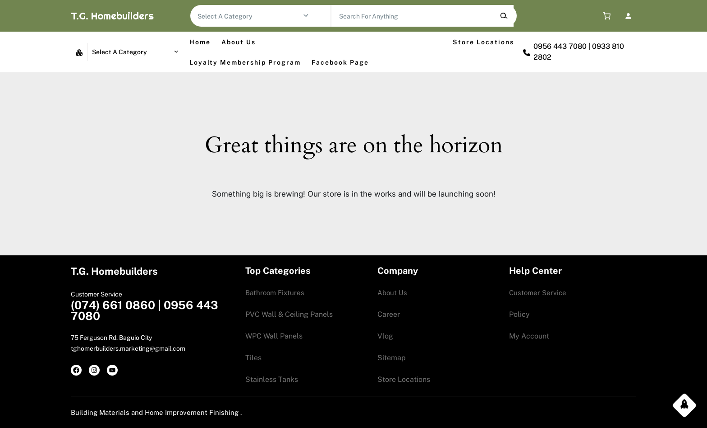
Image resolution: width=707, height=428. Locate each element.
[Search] (504, 16)
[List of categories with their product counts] (250, 16)
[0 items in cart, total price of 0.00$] (604, 16)
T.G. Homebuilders (112, 15)
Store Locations (483, 42)
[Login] (628, 15)
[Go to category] (306, 15)
